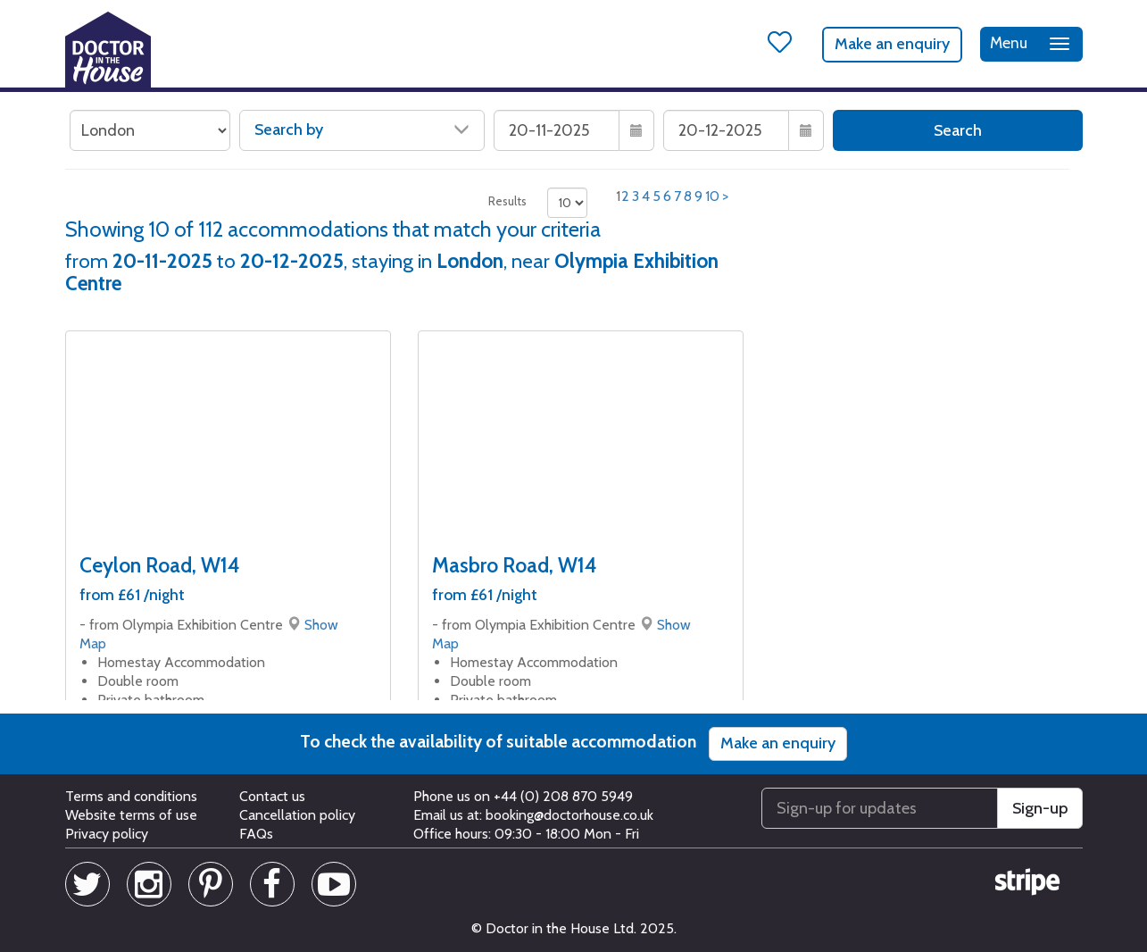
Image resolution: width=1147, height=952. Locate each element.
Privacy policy (106, 833)
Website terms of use (131, 814)
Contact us (272, 796)
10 (712, 196)
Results (507, 201)
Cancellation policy (297, 814)
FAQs (256, 833)
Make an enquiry (892, 44)
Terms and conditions (131, 796)
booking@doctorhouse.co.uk (569, 814)
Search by (362, 129)
